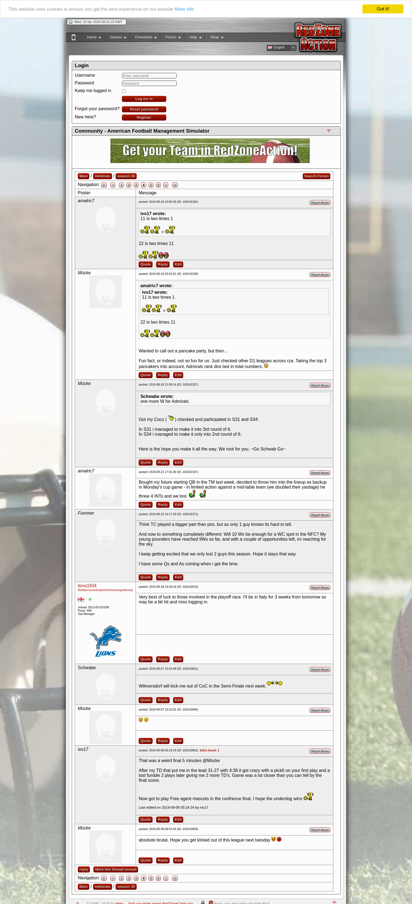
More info (184, 9)
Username (85, 75)
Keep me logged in (93, 90)
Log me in (144, 99)
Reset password (144, 109)
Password (84, 83)
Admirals (102, 176)
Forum (170, 38)
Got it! (383, 9)
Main (83, 176)
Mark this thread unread (115, 869)
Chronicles (143, 38)
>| (175, 185)
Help (193, 38)
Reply (163, 264)
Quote (145, 264)
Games (115, 38)
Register (144, 117)
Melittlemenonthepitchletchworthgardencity (105, 590)
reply (83, 869)
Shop (214, 38)
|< (104, 185)
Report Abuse (320, 202)
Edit (178, 264)
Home (91, 38)
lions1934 (87, 585)
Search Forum (316, 176)
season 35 (126, 176)
